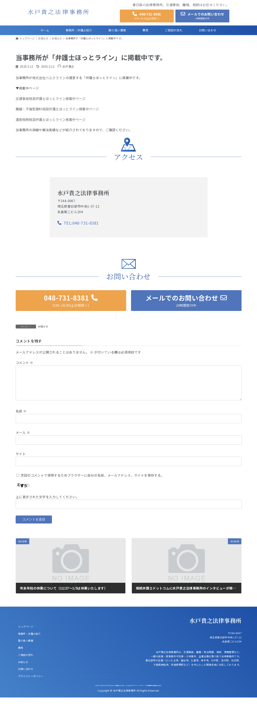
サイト (21, 460)
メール (23, 438)
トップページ (25, 633)
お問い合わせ (25, 675)
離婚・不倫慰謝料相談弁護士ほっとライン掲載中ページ (57, 108)
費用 (20, 654)
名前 (21, 417)
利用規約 (149, 692)
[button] (147, 16)
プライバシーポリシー (30, 682)
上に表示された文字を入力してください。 (47, 503)
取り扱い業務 (25, 647)
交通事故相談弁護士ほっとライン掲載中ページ (51, 98)
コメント (24, 362)
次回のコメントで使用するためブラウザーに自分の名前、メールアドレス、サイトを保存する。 (92, 481)
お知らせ (43, 326)
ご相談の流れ (25, 661)
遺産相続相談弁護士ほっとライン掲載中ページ (51, 119)
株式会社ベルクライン (49, 77)
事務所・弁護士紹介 (29, 640)
